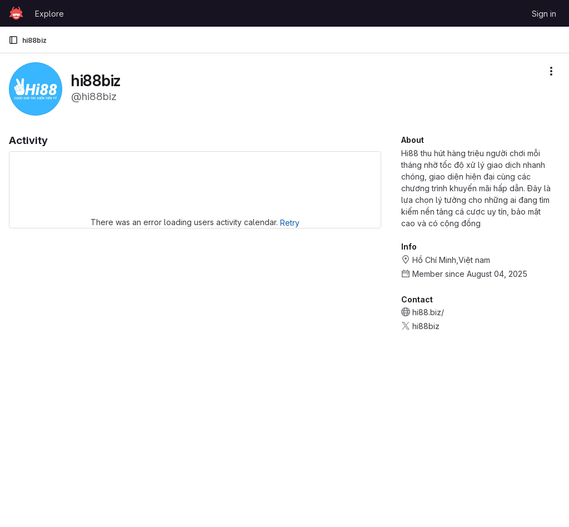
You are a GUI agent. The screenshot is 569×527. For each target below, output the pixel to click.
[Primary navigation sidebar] (13, 40)
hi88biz (426, 326)
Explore (49, 13)
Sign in (544, 13)
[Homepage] (16, 13)
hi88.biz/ (428, 312)
